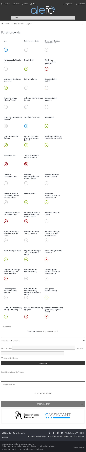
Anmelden (5, 341)
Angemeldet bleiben (11, 358)
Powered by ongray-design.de (48, 331)
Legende (5, 437)
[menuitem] (16, 4)
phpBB (82, 447)
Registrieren (15, 341)
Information (7, 327)
